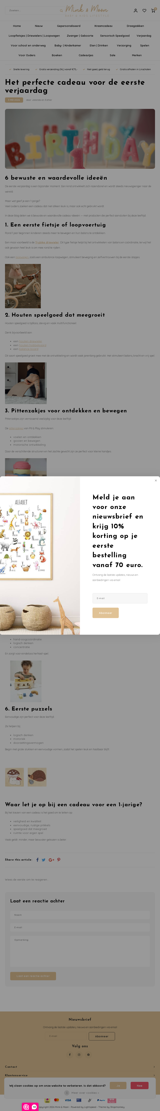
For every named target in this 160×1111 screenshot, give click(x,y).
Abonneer (105, 613)
